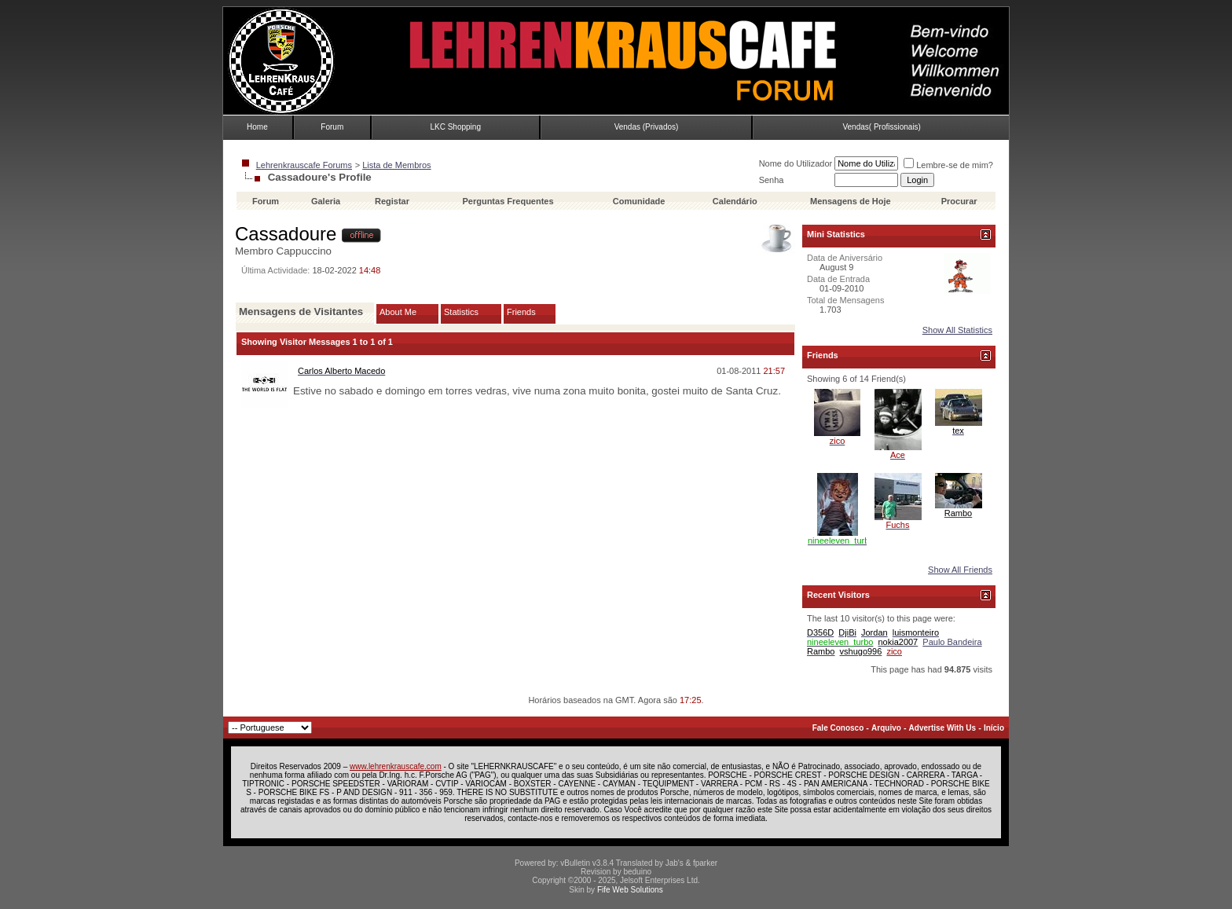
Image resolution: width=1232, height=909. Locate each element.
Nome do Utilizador (796, 163)
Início (994, 728)
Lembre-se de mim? (948, 165)
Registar (392, 201)
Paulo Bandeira (951, 642)
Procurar (959, 201)
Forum (332, 127)
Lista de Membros (396, 165)
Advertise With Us (942, 728)
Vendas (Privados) (646, 127)
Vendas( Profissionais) (881, 127)
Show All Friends (960, 569)
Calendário (735, 201)
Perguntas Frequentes (507, 201)
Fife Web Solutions (630, 889)
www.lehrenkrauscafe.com (396, 766)
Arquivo (886, 728)
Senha (771, 180)
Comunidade (640, 201)
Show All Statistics (957, 330)
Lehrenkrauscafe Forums (304, 165)
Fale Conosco (838, 728)
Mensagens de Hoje (850, 201)
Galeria (325, 201)
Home (257, 127)
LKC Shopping (455, 127)
